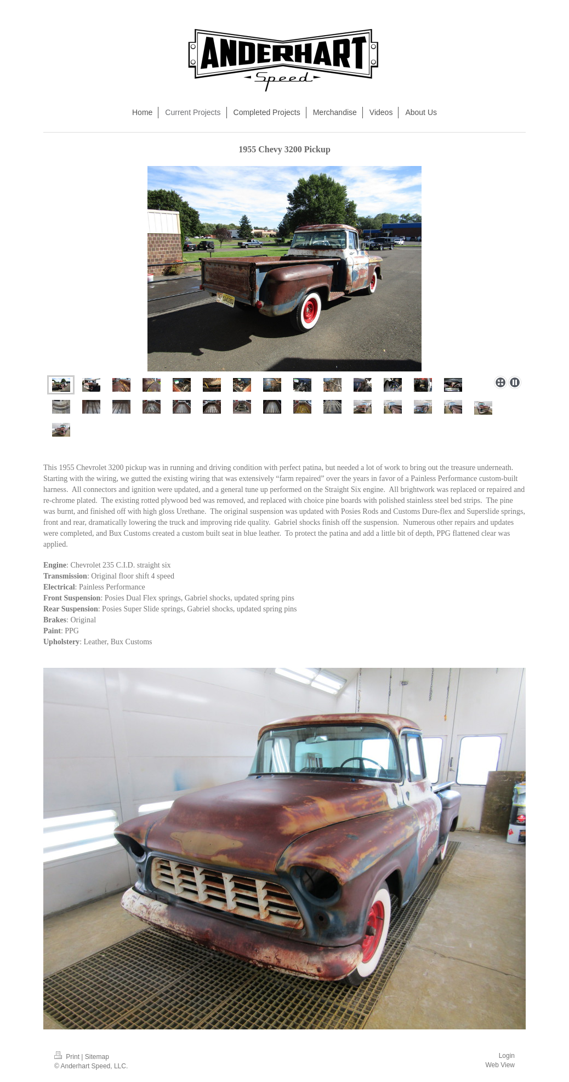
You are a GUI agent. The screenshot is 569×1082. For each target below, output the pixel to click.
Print (67, 1057)
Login (507, 1056)
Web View (500, 1065)
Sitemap (97, 1057)
